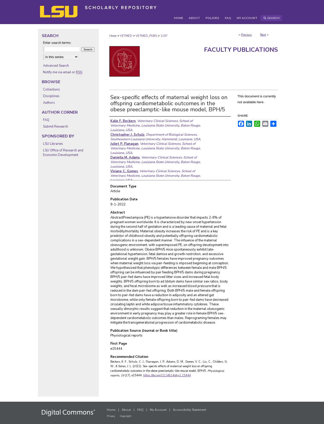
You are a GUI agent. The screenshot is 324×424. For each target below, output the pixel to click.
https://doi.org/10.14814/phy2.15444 (167, 375)
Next (263, 35)
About (126, 410)
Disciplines (51, 96)
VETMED (126, 36)
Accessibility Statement (189, 410)
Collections (51, 89)
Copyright (125, 416)
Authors (49, 102)
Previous (246, 35)
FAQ (46, 120)
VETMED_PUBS (146, 36)
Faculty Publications (241, 50)
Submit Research (55, 126)
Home (112, 36)
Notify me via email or (62, 72)
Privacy (111, 416)
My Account (158, 410)
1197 (164, 36)
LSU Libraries (53, 144)
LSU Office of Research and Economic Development (63, 152)
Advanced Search (56, 65)
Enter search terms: (57, 43)
